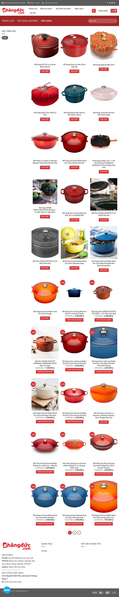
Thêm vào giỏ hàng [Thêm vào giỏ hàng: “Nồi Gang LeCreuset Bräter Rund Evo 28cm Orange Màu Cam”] (103, 523)
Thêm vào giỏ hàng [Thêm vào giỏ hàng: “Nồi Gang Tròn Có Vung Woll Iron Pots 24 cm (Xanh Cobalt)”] (74, 320)
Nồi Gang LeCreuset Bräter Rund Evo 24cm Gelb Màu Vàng (74, 262)
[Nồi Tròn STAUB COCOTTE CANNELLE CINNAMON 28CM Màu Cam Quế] (45, 342)
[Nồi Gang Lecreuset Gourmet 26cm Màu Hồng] (103, 94)
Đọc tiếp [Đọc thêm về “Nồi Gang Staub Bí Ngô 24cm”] (104, 69)
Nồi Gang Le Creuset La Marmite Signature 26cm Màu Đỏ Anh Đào (45, 162)
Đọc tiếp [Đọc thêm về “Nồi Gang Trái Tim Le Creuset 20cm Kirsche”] (45, 71)
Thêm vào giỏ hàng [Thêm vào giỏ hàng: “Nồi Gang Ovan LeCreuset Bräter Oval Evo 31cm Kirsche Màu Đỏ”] (74, 369)
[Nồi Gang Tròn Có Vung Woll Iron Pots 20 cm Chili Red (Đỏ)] (74, 194)
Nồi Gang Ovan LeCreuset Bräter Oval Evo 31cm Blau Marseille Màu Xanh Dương (104, 363)
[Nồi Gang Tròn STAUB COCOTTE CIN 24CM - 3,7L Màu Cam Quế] (103, 292)
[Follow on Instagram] (110, 3)
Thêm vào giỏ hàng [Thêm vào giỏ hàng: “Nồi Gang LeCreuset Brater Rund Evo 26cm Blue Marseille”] (74, 523)
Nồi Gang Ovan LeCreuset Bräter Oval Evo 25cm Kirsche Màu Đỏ (74, 414)
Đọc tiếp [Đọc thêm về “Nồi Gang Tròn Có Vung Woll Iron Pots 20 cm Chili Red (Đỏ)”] (74, 220)
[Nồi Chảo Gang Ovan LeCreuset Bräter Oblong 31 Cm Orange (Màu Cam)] (74, 444)
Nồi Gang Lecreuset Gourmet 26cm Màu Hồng (103, 114)
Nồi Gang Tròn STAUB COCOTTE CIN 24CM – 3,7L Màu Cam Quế (104, 312)
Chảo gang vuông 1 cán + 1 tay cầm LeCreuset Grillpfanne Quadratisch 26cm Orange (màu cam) (103, 164)
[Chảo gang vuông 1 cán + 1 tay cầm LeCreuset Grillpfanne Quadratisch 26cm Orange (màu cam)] (103, 142)
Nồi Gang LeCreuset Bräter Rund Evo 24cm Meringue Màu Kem (45, 414)
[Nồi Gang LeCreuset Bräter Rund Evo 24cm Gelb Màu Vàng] (74, 242)
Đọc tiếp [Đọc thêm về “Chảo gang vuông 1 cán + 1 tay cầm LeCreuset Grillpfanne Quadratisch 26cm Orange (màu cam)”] (104, 171)
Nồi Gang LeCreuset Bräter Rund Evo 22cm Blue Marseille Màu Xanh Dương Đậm (104, 263)
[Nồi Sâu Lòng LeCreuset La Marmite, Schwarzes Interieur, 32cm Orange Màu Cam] (103, 394)
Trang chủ (8, 21)
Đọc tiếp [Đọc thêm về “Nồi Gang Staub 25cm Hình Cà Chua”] (45, 119)
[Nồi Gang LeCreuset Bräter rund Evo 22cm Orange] (45, 292)
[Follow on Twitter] (112, 3)
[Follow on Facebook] (107, 3)
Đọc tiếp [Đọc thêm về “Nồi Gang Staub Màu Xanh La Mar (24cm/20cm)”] (74, 119)
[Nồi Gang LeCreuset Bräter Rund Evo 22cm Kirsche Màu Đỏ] (74, 142)
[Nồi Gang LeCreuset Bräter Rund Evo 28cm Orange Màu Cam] (103, 496)
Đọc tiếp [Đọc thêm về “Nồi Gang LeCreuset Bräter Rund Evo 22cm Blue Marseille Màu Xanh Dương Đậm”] (104, 270)
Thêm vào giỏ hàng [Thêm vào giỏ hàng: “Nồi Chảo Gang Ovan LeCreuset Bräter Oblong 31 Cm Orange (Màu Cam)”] (74, 474)
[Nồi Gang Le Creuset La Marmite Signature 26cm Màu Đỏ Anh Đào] (45, 142)
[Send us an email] (114, 3)
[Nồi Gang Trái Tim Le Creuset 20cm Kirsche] (45, 46)
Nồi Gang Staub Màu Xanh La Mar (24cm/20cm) (74, 114)
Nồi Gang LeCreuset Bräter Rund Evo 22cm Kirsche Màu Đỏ (74, 162)
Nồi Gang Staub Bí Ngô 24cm (103, 65)
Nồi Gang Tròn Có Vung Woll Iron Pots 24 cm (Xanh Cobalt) (74, 312)
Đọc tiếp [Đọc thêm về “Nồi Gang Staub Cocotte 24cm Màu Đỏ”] (74, 71)
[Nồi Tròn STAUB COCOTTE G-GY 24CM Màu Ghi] (103, 194)
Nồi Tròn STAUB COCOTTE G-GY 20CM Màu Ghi (45, 262)
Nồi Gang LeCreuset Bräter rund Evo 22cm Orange (45, 312)
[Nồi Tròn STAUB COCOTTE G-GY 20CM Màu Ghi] (45, 242)
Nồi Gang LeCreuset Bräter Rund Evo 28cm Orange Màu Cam (104, 516)
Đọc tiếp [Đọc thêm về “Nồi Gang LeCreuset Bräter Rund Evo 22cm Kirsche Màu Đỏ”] (74, 167)
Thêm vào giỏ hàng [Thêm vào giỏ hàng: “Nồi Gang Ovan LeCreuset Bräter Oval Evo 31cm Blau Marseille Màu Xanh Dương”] (103, 371)
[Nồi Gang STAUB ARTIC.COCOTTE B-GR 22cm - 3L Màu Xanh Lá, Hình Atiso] (45, 191)
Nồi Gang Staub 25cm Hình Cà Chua (45, 114)
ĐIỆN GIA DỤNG (46, 9)
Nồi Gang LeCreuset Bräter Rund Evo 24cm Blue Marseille (45, 516)
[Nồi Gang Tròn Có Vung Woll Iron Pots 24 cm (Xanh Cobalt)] (74, 292)
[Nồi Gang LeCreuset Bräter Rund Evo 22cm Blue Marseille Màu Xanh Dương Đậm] (103, 242)
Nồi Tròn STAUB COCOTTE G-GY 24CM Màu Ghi (103, 214)
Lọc (4, 37)
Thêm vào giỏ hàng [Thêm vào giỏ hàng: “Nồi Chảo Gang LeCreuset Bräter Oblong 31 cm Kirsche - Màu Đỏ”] (45, 472)
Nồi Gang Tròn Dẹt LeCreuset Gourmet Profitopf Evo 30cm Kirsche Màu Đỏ (103, 465)
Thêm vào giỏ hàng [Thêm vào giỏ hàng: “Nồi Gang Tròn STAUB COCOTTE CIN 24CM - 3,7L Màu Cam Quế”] (103, 320)
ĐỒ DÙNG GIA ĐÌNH (64, 9)
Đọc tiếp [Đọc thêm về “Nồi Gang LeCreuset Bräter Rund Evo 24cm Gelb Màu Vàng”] (74, 268)
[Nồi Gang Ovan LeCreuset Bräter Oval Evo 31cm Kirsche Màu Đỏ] (74, 342)
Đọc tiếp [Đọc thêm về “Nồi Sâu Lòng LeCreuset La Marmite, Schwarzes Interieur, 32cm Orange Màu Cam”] (104, 422)
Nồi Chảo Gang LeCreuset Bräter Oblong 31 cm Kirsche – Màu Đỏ (45, 464)
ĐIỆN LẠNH (80, 9)
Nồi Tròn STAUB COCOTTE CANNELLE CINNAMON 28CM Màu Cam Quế (45, 363)
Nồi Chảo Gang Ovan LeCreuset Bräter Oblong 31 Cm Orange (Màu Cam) (74, 465)
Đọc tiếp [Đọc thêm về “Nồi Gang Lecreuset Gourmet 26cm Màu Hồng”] (104, 119)
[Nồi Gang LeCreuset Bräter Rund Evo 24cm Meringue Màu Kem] (45, 394)
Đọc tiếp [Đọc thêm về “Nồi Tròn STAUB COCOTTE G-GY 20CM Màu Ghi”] (45, 268)
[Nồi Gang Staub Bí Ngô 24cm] (103, 46)
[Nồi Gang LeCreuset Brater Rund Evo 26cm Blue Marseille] (74, 496)
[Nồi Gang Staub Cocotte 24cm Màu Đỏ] (74, 46)
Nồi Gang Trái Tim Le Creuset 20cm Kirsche (45, 65)
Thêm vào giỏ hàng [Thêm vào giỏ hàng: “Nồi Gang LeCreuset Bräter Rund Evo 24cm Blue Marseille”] (45, 523)
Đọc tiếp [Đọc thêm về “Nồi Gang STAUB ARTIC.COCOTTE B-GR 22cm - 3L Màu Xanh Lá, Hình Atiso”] (45, 216)
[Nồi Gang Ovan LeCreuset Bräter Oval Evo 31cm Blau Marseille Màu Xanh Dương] (103, 342)
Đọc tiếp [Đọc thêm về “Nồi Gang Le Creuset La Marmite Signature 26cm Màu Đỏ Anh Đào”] (45, 167)
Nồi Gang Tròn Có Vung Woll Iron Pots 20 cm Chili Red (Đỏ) (74, 214)
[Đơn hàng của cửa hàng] (102, 21)
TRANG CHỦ (32, 9)
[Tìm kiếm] (94, 11)
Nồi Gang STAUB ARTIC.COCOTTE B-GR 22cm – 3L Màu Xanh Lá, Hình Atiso (45, 210)
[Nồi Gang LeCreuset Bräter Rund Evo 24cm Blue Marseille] (45, 496)
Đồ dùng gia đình (27, 21)
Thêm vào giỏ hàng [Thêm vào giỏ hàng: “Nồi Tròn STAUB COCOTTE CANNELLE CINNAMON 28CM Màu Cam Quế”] (45, 371)
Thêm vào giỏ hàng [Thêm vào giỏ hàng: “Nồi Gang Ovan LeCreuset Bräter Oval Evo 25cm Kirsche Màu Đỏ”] (74, 421)
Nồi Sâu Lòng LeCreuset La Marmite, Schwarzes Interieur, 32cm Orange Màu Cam (104, 415)
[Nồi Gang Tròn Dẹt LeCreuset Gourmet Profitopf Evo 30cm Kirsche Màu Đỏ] (103, 444)
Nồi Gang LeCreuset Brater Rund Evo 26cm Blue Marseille (74, 516)
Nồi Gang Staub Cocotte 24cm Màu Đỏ (74, 65)
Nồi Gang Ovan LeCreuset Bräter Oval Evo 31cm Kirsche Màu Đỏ (74, 362)
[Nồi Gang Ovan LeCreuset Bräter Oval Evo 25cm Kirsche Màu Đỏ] (74, 394)
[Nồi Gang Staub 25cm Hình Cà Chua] (45, 94)
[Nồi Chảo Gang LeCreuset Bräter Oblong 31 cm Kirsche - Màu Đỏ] (45, 444)
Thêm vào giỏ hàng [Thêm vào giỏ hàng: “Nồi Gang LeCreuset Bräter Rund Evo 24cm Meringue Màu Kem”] (45, 421)
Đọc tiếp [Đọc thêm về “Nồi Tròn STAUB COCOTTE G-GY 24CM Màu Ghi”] (104, 220)
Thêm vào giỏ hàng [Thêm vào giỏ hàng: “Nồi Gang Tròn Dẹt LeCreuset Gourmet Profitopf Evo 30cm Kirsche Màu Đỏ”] (103, 474)
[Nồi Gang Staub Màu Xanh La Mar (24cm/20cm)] (74, 94)
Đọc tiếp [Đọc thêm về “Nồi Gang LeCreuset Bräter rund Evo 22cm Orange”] (45, 318)
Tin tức (33, 13)
